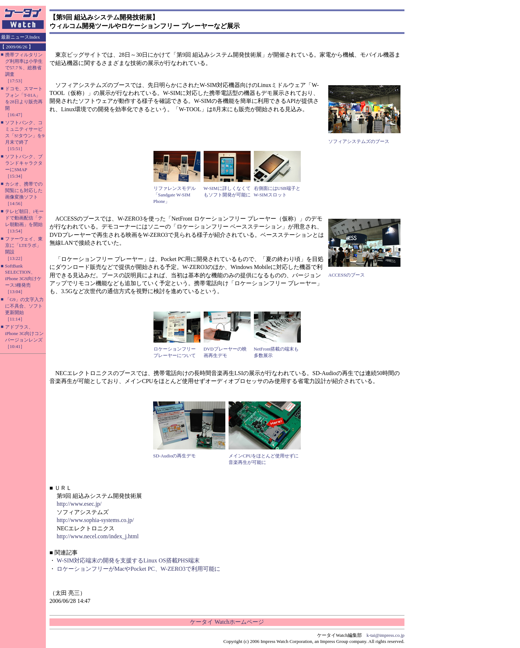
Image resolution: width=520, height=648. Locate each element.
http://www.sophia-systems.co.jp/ (95, 520)
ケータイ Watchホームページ (227, 622)
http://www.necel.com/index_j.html (98, 536)
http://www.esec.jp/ (79, 504)
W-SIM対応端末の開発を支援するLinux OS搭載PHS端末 (128, 560)
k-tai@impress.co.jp (385, 635)
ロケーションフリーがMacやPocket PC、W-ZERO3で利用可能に (138, 569)
